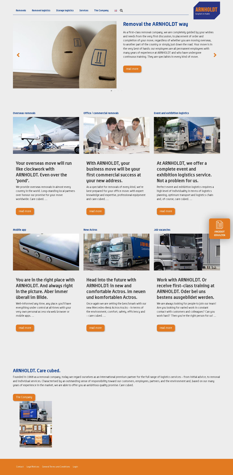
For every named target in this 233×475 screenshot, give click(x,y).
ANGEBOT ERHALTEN (220, 229)
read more (132, 69)
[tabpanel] (116, 54)
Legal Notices (33, 467)
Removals (21, 10)
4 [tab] (121, 90)
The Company (101, 10)
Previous (18, 55)
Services (83, 10)
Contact (20, 467)
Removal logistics (41, 10)
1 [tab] (111, 90)
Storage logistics (65, 10)
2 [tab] (115, 90)
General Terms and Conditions (56, 467)
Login (75, 467)
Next (215, 55)
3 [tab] (118, 90)
